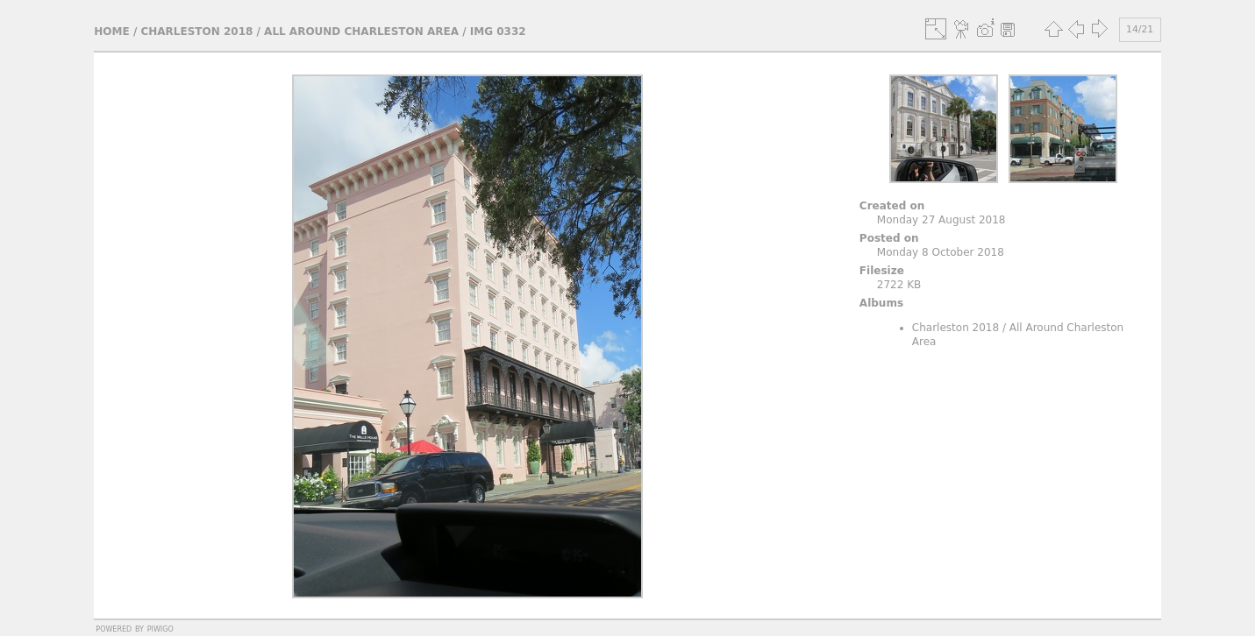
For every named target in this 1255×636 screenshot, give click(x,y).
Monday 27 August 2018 (941, 220)
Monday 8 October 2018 (940, 252)
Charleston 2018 (196, 31)
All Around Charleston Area (361, 31)
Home (111, 31)
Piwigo (160, 628)
